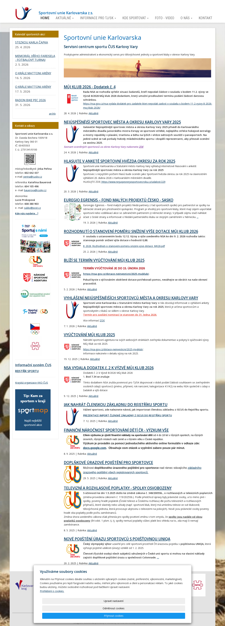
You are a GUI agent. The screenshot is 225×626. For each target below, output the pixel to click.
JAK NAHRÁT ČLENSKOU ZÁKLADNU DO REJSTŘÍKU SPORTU (116, 404)
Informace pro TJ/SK (98, 18)
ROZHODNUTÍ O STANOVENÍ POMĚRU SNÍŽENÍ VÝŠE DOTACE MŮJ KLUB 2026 (131, 231)
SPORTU (33, 371)
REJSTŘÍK (21, 371)
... (197, 217)
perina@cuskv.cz (32, 176)
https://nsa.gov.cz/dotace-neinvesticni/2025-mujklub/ (116, 274)
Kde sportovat (135, 18)
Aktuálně (65, 18)
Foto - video (164, 18)
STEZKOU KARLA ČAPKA (31, 42)
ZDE (141, 146)
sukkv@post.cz (32, 207)
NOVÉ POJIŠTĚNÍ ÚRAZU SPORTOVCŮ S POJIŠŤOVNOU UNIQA (117, 538)
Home (44, 18)
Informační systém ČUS (33, 365)
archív (52, 113)
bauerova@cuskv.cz (35, 190)
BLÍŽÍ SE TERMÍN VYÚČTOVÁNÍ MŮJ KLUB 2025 (104, 260)
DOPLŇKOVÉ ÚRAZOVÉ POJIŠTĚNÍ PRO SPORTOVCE (108, 462)
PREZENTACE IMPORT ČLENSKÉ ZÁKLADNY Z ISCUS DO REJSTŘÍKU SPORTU (127, 415)
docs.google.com (94, 447)
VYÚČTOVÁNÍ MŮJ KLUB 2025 (89, 334)
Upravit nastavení (114, 615)
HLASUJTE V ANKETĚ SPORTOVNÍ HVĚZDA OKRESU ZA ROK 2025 (119, 161)
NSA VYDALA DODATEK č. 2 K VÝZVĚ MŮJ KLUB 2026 (109, 367)
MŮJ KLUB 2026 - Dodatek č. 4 (89, 86)
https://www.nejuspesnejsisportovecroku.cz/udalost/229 (133, 181)
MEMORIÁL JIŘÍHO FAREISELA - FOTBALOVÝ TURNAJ (35, 58)
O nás (186, 18)
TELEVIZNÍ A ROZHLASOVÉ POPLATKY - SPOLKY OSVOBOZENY (118, 488)
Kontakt (205, 18)
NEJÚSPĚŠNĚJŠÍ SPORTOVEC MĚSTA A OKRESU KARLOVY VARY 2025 (122, 122)
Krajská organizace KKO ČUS (31, 382)
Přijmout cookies (171, 615)
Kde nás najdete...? (26, 213)
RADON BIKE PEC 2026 (30, 100)
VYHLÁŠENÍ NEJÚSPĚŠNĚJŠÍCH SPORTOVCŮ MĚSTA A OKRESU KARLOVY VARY (131, 297)
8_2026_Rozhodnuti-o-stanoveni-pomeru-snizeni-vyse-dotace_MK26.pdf (124, 246)
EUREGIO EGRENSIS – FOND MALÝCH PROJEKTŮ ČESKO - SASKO (118, 200)
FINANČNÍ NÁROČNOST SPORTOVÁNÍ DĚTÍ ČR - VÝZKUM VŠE (116, 430)
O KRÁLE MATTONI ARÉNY (33, 73)
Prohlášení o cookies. (52, 606)
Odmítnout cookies (143, 615)
